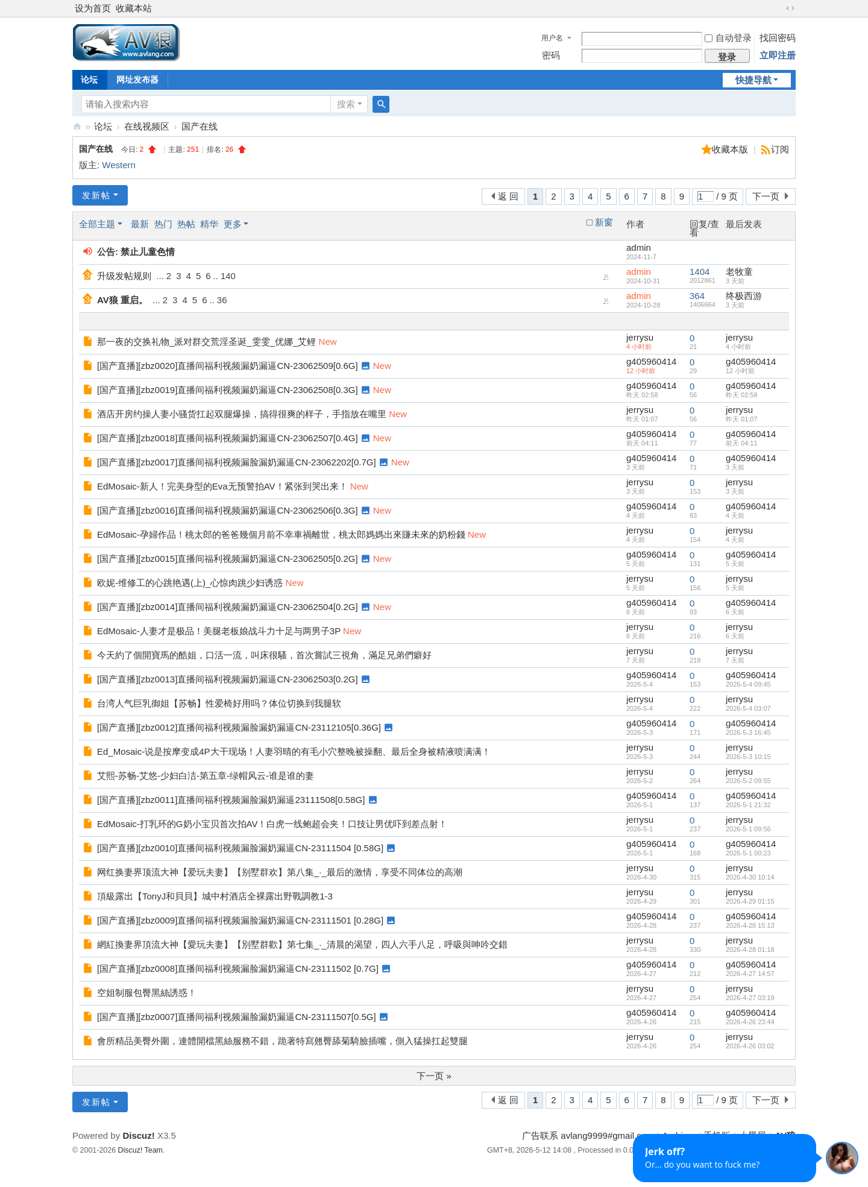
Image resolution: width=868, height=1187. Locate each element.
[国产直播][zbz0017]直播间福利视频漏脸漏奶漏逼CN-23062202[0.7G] (236, 462)
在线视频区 (146, 126)
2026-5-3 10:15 (748, 756)
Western (119, 165)
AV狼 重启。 (122, 300)
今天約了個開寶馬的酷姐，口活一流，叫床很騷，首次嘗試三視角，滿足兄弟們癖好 (264, 655)
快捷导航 (753, 80)
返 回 (508, 196)
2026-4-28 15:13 (750, 925)
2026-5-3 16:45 (748, 732)
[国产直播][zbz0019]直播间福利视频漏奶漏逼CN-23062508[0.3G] (227, 390)
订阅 (780, 149)
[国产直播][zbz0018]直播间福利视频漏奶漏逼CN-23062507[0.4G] (227, 438)
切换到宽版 (790, 8)
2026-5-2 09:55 (748, 780)
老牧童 (739, 271)
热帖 (186, 224)
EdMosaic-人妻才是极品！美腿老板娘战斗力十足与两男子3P (219, 631)
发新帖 (96, 195)
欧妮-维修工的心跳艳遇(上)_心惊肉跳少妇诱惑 (190, 583)
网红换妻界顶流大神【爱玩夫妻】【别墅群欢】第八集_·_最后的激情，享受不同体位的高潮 (279, 872)
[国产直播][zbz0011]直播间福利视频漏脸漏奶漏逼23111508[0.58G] (231, 800)
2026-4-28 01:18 (750, 949)
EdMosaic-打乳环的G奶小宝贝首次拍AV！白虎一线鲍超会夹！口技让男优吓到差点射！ (272, 824)
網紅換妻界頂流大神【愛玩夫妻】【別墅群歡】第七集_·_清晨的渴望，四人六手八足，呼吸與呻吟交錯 (302, 944)
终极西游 (744, 296)
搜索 (346, 104)
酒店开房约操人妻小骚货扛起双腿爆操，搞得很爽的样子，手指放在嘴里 (241, 414)
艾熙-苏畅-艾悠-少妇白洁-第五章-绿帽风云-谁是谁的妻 (205, 775)
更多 (233, 224)
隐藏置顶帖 (606, 279)
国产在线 (199, 126)
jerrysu (639, 337)
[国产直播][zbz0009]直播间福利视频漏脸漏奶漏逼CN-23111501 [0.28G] (240, 920)
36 (222, 300)
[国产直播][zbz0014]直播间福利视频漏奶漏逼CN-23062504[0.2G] (227, 607)
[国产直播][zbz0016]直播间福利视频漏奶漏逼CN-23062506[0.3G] (227, 510)
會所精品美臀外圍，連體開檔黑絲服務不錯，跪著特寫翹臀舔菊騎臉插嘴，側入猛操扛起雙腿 (282, 1041)
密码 (551, 55)
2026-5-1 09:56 (748, 829)
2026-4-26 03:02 (750, 1046)
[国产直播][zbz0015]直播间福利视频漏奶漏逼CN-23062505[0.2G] (227, 558)
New (328, 341)
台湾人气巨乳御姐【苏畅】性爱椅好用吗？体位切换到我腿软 (219, 703)
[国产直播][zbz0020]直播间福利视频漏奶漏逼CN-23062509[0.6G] (227, 366)
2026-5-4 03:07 (748, 708)
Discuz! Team (140, 1150)
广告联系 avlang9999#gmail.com (587, 1135)
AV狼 (77, 126)
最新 (140, 224)
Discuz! (138, 1135)
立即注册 (778, 55)
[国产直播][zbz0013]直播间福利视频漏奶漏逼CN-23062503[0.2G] (227, 679)
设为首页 (93, 8)
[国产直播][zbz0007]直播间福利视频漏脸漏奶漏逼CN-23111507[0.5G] (236, 1017)
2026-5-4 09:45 (748, 684)
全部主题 (97, 224)
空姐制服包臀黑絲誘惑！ (147, 992)
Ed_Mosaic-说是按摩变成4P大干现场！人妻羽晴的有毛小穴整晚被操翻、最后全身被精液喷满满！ (294, 751)
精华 (209, 224)
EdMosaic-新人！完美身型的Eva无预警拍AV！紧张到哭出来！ (222, 486)
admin (638, 247)
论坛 (89, 79)
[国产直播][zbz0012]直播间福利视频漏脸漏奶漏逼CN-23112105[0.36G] (239, 727)
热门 (163, 224)
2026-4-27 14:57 (750, 973)
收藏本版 (731, 149)
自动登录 (728, 38)
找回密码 (778, 38)
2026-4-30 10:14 (750, 877)
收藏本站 (134, 8)
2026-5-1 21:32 (748, 804)
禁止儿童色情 (148, 252)
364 (697, 296)
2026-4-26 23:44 (750, 1021)
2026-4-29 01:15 (750, 901)
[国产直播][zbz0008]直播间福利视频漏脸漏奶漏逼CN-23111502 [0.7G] (238, 968)
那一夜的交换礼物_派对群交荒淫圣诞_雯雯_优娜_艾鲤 (206, 341)
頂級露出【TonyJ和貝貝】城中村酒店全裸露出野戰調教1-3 (215, 896)
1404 (699, 271)
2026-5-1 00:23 (748, 853)
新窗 (604, 222)
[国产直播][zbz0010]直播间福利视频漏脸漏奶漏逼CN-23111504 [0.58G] (240, 848)
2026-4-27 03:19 (750, 997)
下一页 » (434, 1076)
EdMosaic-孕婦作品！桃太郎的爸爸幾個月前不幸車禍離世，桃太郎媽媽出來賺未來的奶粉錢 (281, 534)
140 (228, 276)
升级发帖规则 (124, 276)
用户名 (552, 38)
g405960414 (651, 361)
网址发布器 (137, 79)
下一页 (765, 196)
